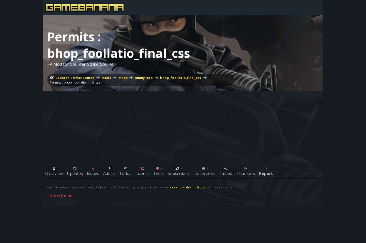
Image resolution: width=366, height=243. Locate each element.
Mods (106, 77)
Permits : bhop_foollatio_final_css (75, 82)
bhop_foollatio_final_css (180, 77)
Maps (123, 77)
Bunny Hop (144, 77)
